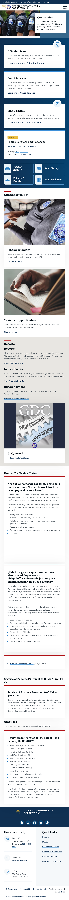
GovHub (61, 892)
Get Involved (10, 332)
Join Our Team (15, 262)
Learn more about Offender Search (26, 63)
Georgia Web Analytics (37, 897)
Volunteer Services (50, 847)
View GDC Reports (13, 363)
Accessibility (25, 889)
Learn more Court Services (21, 93)
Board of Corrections (51, 861)
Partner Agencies (50, 857)
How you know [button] (43, 2)
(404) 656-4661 (21, 152)
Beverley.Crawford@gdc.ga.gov (22, 146)
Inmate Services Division (16, 399)
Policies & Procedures (52, 852)
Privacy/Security (40, 889)
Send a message (19, 860)
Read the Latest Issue (19, 458)
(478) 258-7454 (24, 155)
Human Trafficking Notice (22, 664)
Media (45, 842)
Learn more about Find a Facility (24, 122)
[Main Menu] (64, 7)
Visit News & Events (14, 381)
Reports (45, 837)
